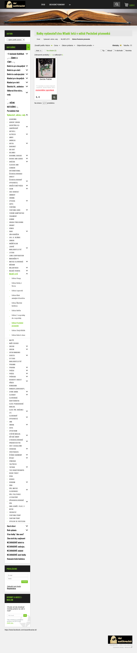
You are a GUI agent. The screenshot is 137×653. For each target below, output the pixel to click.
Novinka (129, 51)
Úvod (43, 4)
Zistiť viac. (10, 623)
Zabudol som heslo (14, 586)
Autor (38, 50)
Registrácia (11, 588)
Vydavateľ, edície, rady (51, 39)
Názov (47, 45)
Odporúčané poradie (84, 45)
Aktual (109, 51)
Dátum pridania (67, 45)
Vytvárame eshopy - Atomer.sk (122, 647)
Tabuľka (126, 45)
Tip (103, 51)
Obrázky (115, 45)
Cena (56, 45)
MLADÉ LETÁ (65, 39)
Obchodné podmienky (57, 4)
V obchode (119, 51)
